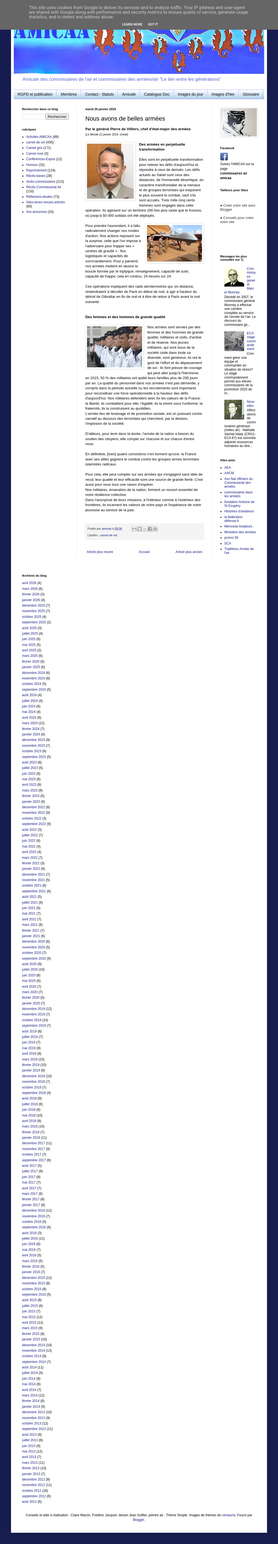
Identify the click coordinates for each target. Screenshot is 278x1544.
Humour (32, 165)
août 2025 (29, 628)
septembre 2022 (34, 824)
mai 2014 (29, 1384)
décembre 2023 (33, 740)
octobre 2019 (31, 1020)
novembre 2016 (33, 1216)
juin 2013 (29, 1446)
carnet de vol (108, 535)
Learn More (132, 24)
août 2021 (29, 897)
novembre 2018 (33, 1082)
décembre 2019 (33, 1009)
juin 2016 (29, 1244)
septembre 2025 (34, 622)
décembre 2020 (33, 941)
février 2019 (30, 1065)
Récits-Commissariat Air (43, 187)
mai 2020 (29, 981)
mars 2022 (30, 858)
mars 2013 (30, 1463)
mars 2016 (30, 1261)
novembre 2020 (33, 947)
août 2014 (29, 1367)
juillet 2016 (30, 1238)
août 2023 (29, 762)
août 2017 (29, 1166)
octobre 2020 (31, 953)
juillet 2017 (30, 1171)
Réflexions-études (39, 197)
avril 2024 (29, 718)
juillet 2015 (30, 1306)
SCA (227, 543)
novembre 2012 (33, 1485)
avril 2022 (29, 852)
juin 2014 (29, 1379)
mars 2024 (30, 723)
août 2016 (29, 1233)
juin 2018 (29, 1110)
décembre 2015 (33, 1278)
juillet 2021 (30, 902)
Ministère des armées (240, 532)
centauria (228, 1515)
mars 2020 (30, 992)
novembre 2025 (33, 611)
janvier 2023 (31, 802)
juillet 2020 (30, 969)
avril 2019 (29, 1054)
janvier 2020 (31, 1003)
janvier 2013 (31, 1474)
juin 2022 (29, 841)
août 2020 (29, 964)
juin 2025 (29, 639)
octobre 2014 (31, 1356)
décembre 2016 (33, 1210)
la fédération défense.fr (233, 519)
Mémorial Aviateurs (238, 526)
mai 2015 (29, 1317)
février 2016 (30, 1266)
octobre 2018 (31, 1087)
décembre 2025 (33, 605)
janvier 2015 (31, 1339)
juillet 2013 (30, 1440)
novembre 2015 (33, 1283)
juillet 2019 (30, 1037)
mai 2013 (29, 1451)
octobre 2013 (31, 1423)
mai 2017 (29, 1182)
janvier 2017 (31, 1205)
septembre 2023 (34, 757)
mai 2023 (29, 779)
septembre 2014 (34, 1362)
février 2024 (30, 729)
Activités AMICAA (39, 137)
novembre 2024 (33, 678)
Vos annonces (36, 212)
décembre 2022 (33, 807)
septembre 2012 (34, 1496)
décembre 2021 (33, 874)
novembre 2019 (33, 1014)
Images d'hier (223, 94)
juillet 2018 (30, 1104)
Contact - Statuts (99, 94)
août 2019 (29, 1031)
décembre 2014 (33, 1345)
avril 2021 (29, 919)
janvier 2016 (31, 1272)
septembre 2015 (34, 1294)
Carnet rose (34, 153)
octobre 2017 (31, 1154)
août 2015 (29, 1300)
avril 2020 (29, 986)
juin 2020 (29, 975)
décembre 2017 (33, 1143)
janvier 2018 (31, 1138)
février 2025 (30, 661)
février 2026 (30, 594)
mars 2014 (30, 1395)
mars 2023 (30, 790)
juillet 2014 (30, 1373)
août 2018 (29, 1098)
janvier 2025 (31, 667)
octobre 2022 (31, 818)
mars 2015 (30, 1328)
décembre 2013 (33, 1412)
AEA (227, 468)
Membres (69, 94)
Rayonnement (36, 170)
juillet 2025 (30, 633)
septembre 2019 (34, 1026)
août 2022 (29, 830)
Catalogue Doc (157, 94)
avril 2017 (29, 1188)
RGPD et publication (35, 94)
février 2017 (30, 1199)
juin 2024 (29, 706)
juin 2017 (29, 1177)
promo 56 (231, 538)
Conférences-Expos (40, 159)
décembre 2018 (33, 1076)
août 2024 (29, 695)
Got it (153, 24)
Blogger (138, 1520)
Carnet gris (34, 148)
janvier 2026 (31, 600)
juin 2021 (29, 908)
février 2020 (30, 997)
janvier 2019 (31, 1070)
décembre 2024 (33, 673)
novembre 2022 (33, 813)
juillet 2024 (30, 701)
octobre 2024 (31, 684)
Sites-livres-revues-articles (45, 202)
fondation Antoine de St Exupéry (239, 504)
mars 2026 (30, 589)
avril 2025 (29, 650)
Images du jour (190, 94)
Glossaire (251, 94)
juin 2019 (29, 1042)
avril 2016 (29, 1255)
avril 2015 (29, 1322)
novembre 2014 (33, 1351)
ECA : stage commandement (251, 341)
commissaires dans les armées (238, 494)
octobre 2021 (31, 885)
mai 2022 (29, 846)
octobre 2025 (31, 617)
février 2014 (30, 1401)
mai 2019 (29, 1048)
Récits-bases (35, 176)
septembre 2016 (34, 1227)
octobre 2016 (31, 1222)
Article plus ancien (189, 552)
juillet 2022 (30, 835)
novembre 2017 (33, 1149)
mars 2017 (30, 1194)
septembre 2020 (34, 958)
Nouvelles (251, 403)
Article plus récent (100, 552)
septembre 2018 (34, 1093)
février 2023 (30, 796)
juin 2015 (29, 1311)
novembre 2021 (33, 880)
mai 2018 (29, 1115)
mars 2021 (30, 925)
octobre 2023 (31, 751)
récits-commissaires (40, 182)
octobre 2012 (31, 1491)
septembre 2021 (34, 891)
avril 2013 (29, 1457)
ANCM (229, 473)
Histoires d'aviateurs (239, 511)
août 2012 (29, 1502)
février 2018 (30, 1132)
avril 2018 (29, 1121)
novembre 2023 (33, 746)
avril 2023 (29, 785)
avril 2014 (29, 1390)
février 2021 (30, 930)
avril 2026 (29, 583)
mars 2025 (30, 656)
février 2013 (30, 1468)
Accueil (144, 552)
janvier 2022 (31, 869)
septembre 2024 (34, 690)
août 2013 (29, 1435)
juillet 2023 (30, 768)
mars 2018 (30, 1126)
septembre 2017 (34, 1160)
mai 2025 (29, 645)
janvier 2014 (31, 1407)
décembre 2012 (33, 1479)
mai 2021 (29, 913)
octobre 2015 (31, 1289)
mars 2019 (30, 1059)
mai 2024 (29, 712)
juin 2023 (29, 774)
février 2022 (30, 863)
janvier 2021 (31, 936)
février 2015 (30, 1334)
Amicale (129, 94)
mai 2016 (29, 1250)
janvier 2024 (31, 734)
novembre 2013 (33, 1418)
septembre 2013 (34, 1429)
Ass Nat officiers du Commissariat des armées (238, 483)
